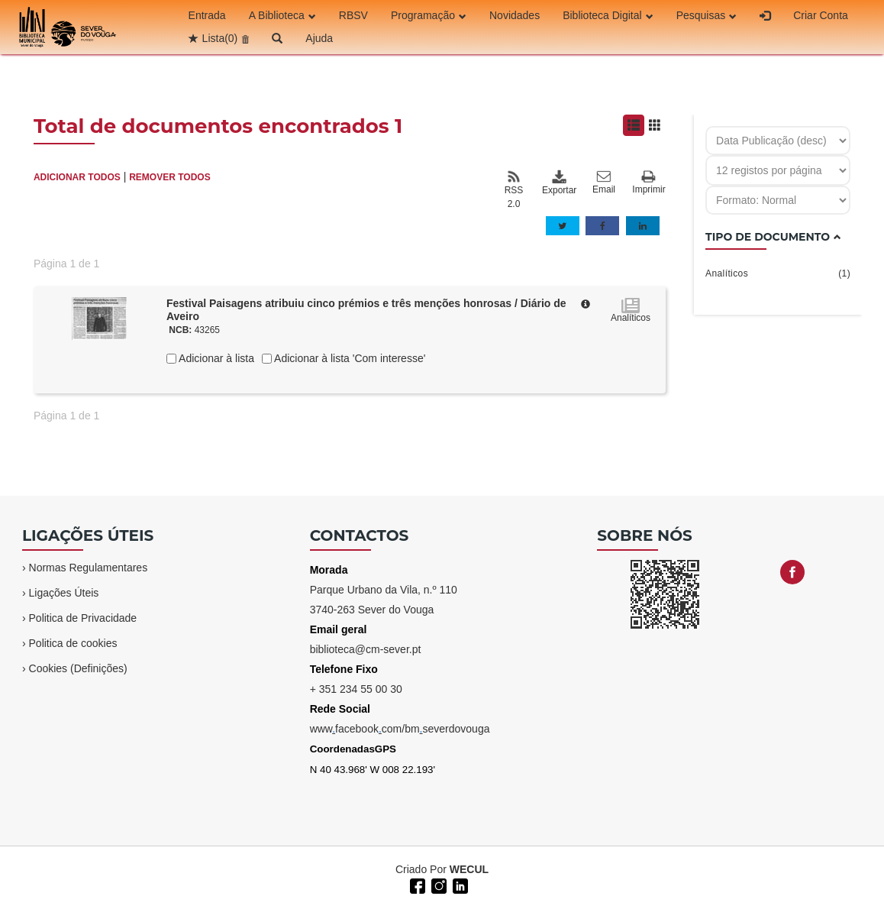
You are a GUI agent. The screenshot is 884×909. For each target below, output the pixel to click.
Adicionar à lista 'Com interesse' (348, 358)
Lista (220, 38)
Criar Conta (820, 15)
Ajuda (319, 38)
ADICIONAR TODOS (77, 177)
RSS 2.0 (514, 189)
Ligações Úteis (64, 593)
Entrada (207, 15)
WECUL (469, 869)
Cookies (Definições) (78, 668)
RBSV (353, 15)
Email (603, 182)
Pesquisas (706, 15)
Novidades (514, 15)
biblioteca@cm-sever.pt (365, 649)
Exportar (559, 183)
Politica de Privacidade (83, 618)
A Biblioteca (282, 15)
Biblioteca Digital (608, 15)
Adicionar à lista (215, 358)
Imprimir (648, 183)
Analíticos (777, 273)
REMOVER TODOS (169, 177)
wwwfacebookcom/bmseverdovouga (400, 729)
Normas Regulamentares (88, 567)
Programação (428, 15)
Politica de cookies (73, 643)
